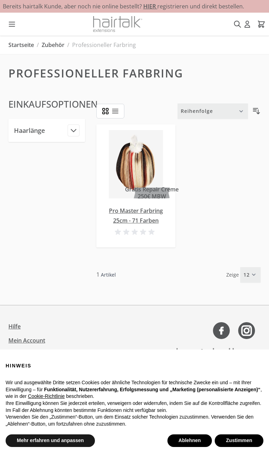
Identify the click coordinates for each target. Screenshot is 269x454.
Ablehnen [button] (190, 440)
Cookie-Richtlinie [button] (46, 396)
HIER (150, 6)
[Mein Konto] (247, 24)
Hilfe (14, 326)
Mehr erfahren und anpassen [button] (50, 440)
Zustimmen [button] (239, 440)
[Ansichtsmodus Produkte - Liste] (105, 111)
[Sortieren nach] (213, 111)
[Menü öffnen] (12, 24)
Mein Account (26, 340)
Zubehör (53, 44)
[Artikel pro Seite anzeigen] (250, 275)
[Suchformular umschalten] (237, 24)
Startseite (21, 44)
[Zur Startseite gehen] (118, 24)
